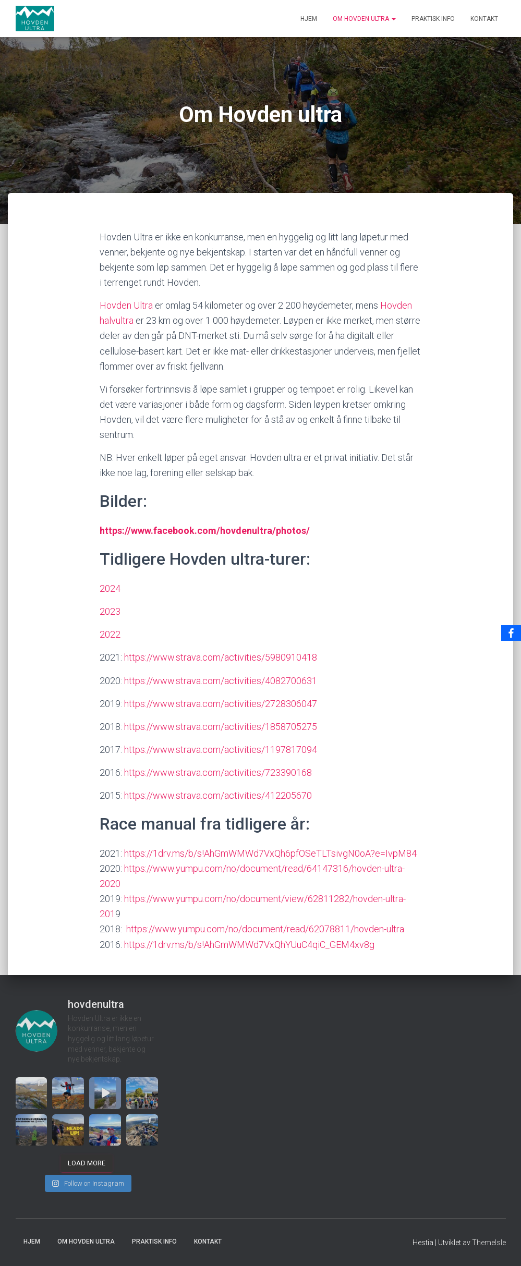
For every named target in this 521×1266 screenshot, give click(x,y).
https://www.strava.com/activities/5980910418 (220, 657)
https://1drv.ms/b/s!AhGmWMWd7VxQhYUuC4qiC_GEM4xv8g (248, 944)
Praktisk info (433, 18)
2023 (110, 611)
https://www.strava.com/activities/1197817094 (219, 749)
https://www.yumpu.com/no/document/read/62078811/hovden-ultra (265, 928)
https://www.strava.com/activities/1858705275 (220, 726)
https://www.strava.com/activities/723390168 (218, 772)
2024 (110, 588)
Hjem (308, 18)
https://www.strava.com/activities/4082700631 (220, 680)
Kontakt (484, 18)
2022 (110, 634)
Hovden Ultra (126, 305)
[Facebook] (511, 633)
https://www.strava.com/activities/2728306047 (220, 703)
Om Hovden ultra (364, 18)
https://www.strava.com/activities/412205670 (218, 795)
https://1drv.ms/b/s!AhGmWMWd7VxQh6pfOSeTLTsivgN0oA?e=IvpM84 (270, 853)
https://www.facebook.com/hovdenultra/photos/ (206, 530)
